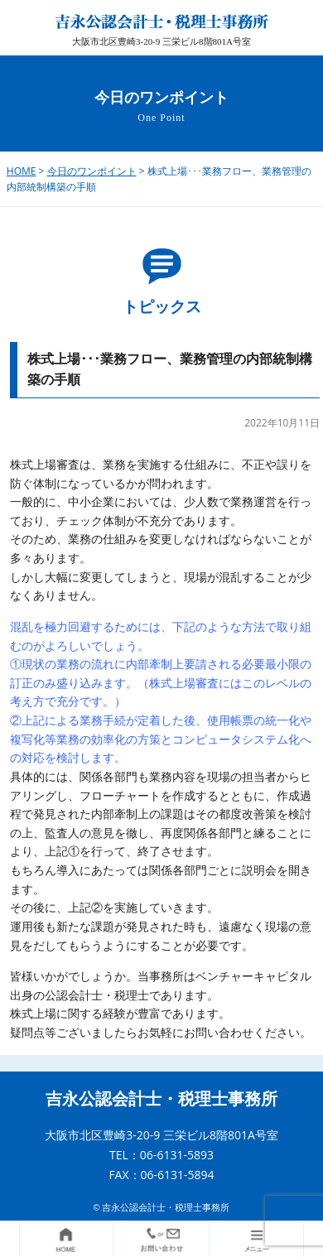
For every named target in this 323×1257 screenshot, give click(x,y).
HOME (21, 171)
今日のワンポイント (92, 171)
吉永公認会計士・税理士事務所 (161, 1099)
